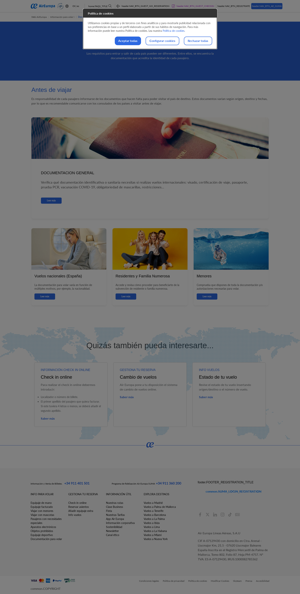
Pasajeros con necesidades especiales (46, 521)
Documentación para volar (46, 539)
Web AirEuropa (39, 17)
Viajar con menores (42, 510)
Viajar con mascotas (42, 514)
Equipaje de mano (41, 502)
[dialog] (150, 29)
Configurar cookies (159, 41)
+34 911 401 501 (77, 483)
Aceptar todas (121, 41)
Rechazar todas (197, 41)
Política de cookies (173, 30)
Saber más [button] (48, 418)
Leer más (51, 200)
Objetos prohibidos (42, 531)
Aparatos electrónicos (43, 527)
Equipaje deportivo (42, 535)
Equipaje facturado (42, 506)
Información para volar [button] (62, 17)
